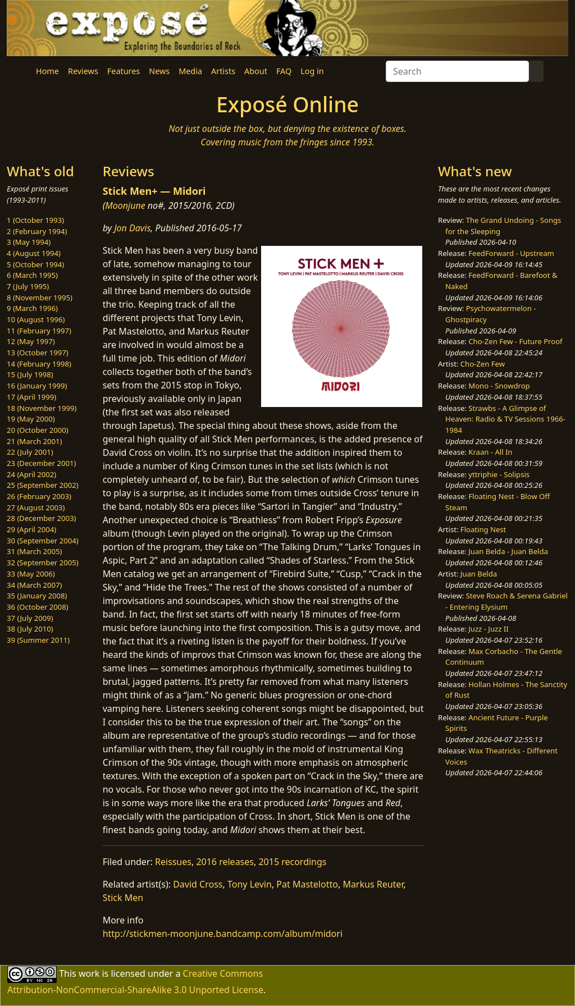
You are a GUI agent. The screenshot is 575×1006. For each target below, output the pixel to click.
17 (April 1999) (31, 397)
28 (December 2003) (41, 518)
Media (190, 71)
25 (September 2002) (43, 485)
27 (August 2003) (36, 507)
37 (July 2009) (30, 618)
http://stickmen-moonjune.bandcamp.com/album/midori (223, 933)
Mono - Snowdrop (499, 386)
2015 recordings (292, 862)
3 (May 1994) (29, 242)
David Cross (197, 884)
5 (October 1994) (35, 264)
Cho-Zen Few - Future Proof (515, 341)
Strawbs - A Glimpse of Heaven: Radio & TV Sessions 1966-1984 (505, 419)
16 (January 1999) (37, 386)
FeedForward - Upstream (511, 253)
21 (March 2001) (34, 441)
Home (47, 71)
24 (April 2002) (31, 474)
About (255, 71)
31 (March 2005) (34, 551)
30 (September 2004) (43, 541)
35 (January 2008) (37, 596)
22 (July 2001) (30, 452)
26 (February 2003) (39, 496)
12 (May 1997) (31, 341)
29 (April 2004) (31, 529)
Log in (311, 71)
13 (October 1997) (38, 352)
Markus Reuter (373, 884)
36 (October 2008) (38, 607)
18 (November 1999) (42, 408)
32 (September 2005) (43, 562)
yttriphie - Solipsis (499, 474)
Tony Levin (249, 884)
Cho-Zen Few (482, 364)
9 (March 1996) (32, 308)
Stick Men (123, 897)
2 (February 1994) (37, 231)
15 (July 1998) (30, 374)
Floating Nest (483, 529)
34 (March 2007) (34, 585)
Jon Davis (132, 228)
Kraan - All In (490, 452)
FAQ (283, 71)
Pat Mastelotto (307, 884)
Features (123, 71)
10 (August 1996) (36, 319)
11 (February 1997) (39, 331)
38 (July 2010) (30, 629)
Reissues (173, 862)
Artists (223, 71)
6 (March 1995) (32, 275)
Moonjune (125, 205)
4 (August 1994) (34, 253)
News (159, 71)
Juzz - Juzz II (488, 629)
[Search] (457, 71)
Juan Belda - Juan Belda (508, 551)
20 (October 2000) (38, 430)
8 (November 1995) (39, 297)
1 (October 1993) (35, 220)
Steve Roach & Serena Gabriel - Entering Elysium (506, 601)
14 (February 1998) (39, 364)
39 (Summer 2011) (38, 640)
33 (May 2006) (31, 574)
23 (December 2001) (41, 463)
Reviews (83, 71)
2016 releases (225, 862)
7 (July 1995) (28, 286)
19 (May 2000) (31, 419)
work (89, 973)
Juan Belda (478, 574)
